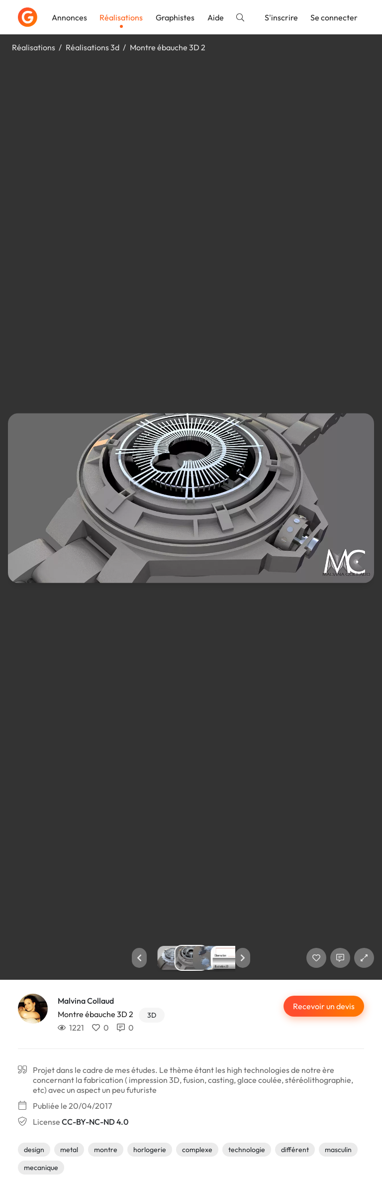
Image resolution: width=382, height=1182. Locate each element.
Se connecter (334, 17)
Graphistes (175, 17)
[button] (139, 958)
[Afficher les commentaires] (340, 958)
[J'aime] (316, 958)
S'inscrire (281, 17)
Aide (215, 17)
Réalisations (121, 17)
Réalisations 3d (92, 47)
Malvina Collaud (86, 1001)
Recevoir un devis (324, 1006)
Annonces (69, 17)
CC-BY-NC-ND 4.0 (95, 1122)
